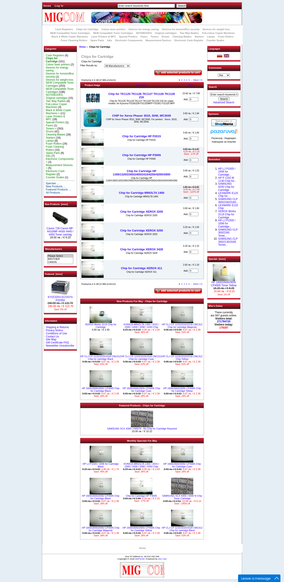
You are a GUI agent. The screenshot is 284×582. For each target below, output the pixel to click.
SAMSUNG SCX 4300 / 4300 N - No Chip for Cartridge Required (142, 428)
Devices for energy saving (144, 29)
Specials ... (52, 183)
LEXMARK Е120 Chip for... (228, 195)
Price (191, 85)
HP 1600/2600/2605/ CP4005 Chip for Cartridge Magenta (100, 529)
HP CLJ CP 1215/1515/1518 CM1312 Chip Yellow (182, 357)
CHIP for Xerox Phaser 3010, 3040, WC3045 (141, 115)
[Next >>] (197, 80)
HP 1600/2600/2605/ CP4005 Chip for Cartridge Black (100, 389)
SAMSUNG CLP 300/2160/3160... (228, 201)
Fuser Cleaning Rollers (74, 40)
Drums (166, 36)
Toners (155, 36)
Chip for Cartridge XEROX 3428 (141, 249)
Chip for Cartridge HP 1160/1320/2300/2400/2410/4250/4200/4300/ (141, 172)
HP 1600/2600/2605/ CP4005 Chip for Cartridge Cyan (141, 389)
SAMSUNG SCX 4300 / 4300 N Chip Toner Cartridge (182, 497)
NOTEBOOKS (144, 33)
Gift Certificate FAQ (57, 342)
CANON (60, 262)
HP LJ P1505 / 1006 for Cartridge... (226, 223)
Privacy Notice (54, 330)
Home (47, 5)
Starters (199, 36)
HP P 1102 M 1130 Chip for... (227, 179)
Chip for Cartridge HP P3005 (141, 155)
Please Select (60, 256)
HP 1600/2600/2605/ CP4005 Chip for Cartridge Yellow (182, 389)
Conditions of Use (56, 333)
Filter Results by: (89, 65)
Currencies (215, 68)
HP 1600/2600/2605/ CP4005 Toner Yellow (224, 282)
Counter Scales (215, 40)
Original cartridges (166, 33)
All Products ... (54, 192)
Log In (59, 5)
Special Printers (128, 36)
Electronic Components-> (60, 160)
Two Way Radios (189, 33)
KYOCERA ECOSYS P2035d (60, 297)
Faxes (143, 36)
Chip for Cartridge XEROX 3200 (141, 211)
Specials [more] (217, 259)
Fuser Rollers (225, 36)
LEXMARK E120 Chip (228, 207)
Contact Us (52, 336)
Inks (109, 40)
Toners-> (51, 128)
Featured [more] (54, 274)
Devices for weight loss (216, 29)
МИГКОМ (139, 559)
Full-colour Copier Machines (218, 33)
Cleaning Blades (182, 36)
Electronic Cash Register (188, 40)
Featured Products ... (58, 189)
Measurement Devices (159, 40)
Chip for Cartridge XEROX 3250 (141, 230)
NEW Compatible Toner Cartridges (70, 33)
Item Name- (142, 85)
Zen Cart (162, 559)
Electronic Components (128, 40)
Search (213, 87)
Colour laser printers (113, 29)
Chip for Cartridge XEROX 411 (141, 268)
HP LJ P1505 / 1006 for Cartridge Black (100, 465)
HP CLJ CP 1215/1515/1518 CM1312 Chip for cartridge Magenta (182, 325)
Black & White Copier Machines (69, 36)
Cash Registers (64, 29)
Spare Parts (97, 40)
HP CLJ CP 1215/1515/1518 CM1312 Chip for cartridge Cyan (141, 357)
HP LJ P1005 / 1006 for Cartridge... (226, 171)
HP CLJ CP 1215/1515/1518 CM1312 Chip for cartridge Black (100, 357)
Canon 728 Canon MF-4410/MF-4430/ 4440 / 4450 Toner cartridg (60, 230)
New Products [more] (56, 204)
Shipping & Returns (57, 327)
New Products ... (55, 186)
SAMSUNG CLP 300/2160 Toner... (228, 232)
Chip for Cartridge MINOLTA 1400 (141, 192)
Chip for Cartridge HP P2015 (141, 136)
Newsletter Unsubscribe (60, 345)
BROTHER (60, 259)
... (191, 80)
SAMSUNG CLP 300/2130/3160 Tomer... (228, 242)
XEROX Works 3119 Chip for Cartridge (100, 325)
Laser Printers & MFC (103, 36)
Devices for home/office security (180, 29)
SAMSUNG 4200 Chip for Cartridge (226, 187)
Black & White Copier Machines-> (58, 112)
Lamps (211, 36)
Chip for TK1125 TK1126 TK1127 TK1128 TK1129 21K (141, 95)
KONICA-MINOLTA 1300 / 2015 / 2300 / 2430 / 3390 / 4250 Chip (141, 325)
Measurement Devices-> (59, 167)
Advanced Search (223, 102)
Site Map (51, 339)
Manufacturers (53, 249)
